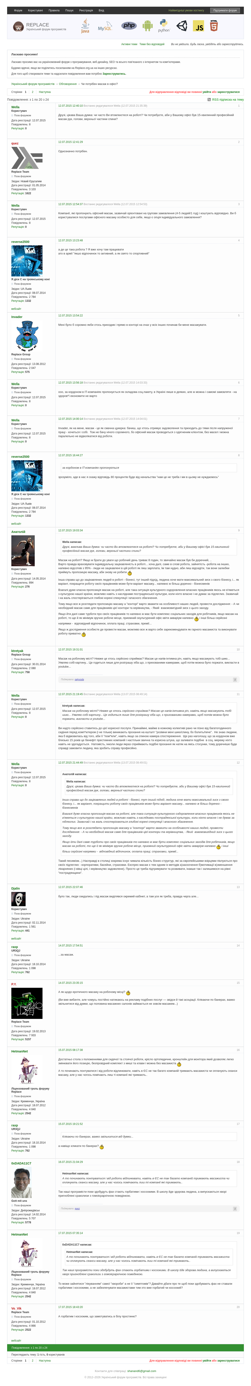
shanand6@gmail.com (141, 1371)
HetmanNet (19, 1051)
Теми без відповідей (152, 44)
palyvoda (79, 679)
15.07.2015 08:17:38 (70, 1050)
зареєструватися (228, 92)
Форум (18, 10)
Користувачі (35, 10)
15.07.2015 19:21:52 (70, 1124)
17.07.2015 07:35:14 (70, 1233)
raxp (14, 947)
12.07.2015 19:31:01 (70, 649)
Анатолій (18, 532)
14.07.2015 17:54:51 (70, 945)
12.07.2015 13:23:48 (70, 240)
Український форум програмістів (32, 84)
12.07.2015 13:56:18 (70, 382)
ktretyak (17, 651)
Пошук (69, 10)
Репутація (17, 128)
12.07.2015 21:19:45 (70, 694)
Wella (15, 107)
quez (14, 143)
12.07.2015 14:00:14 (70, 418)
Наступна (45, 92)
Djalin (15, 888)
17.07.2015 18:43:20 (70, 1307)
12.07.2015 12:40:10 (70, 105)
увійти (207, 92)
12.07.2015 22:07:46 (70, 887)
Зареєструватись (114, 73)
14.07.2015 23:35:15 (70, 982)
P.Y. (13, 984)
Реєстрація (86, 10)
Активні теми (129, 44)
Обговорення (68, 84)
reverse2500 (20, 242)
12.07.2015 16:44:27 (70, 455)
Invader (16, 317)
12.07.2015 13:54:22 (70, 315)
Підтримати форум (225, 10)
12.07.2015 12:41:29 (70, 142)
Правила (54, 10)
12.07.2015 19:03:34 (70, 530)
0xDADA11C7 (21, 1163)
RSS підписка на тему (228, 99)
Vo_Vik (16, 1308)
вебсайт (16, 308)
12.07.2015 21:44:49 (70, 762)
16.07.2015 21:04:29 (70, 1162)
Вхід (101, 10)
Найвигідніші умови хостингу (186, 10)
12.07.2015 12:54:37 (70, 204)
